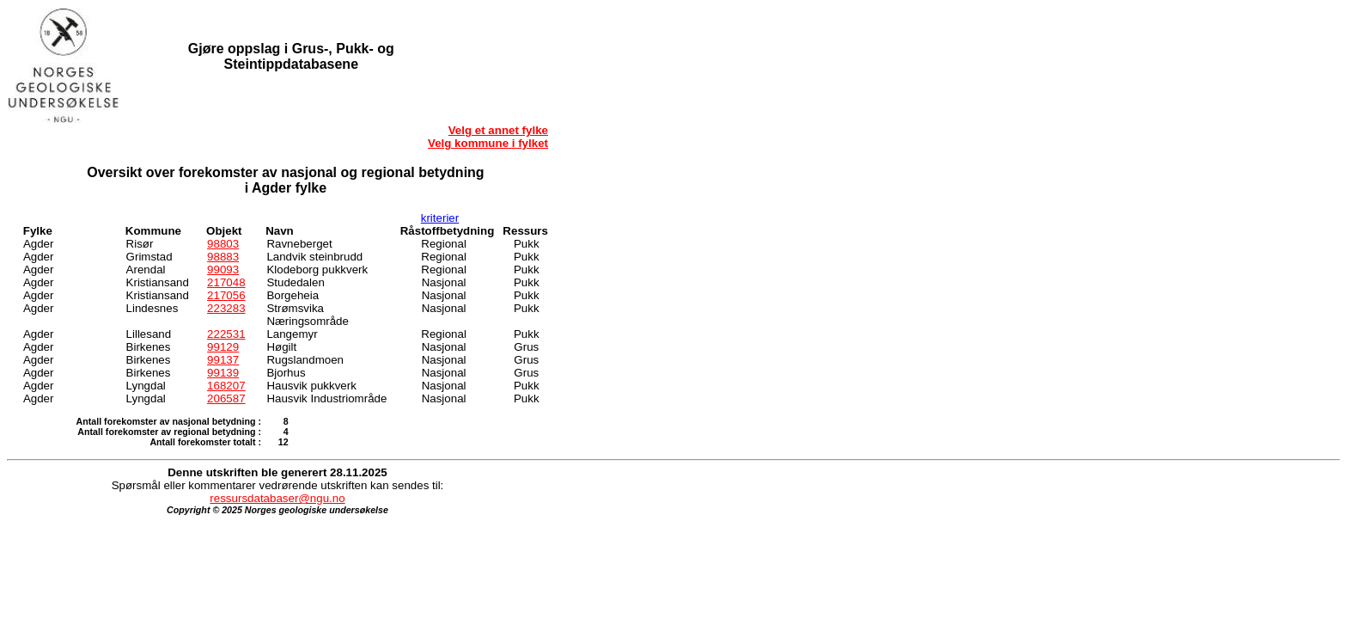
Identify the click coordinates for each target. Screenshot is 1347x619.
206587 (226, 398)
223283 (226, 308)
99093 (223, 269)
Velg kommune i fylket (488, 143)
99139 (223, 372)
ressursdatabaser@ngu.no (277, 498)
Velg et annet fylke (498, 130)
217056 (226, 295)
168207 (226, 385)
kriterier (440, 217)
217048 (226, 282)
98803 (223, 243)
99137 (223, 359)
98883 (223, 256)
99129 (223, 346)
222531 (226, 334)
